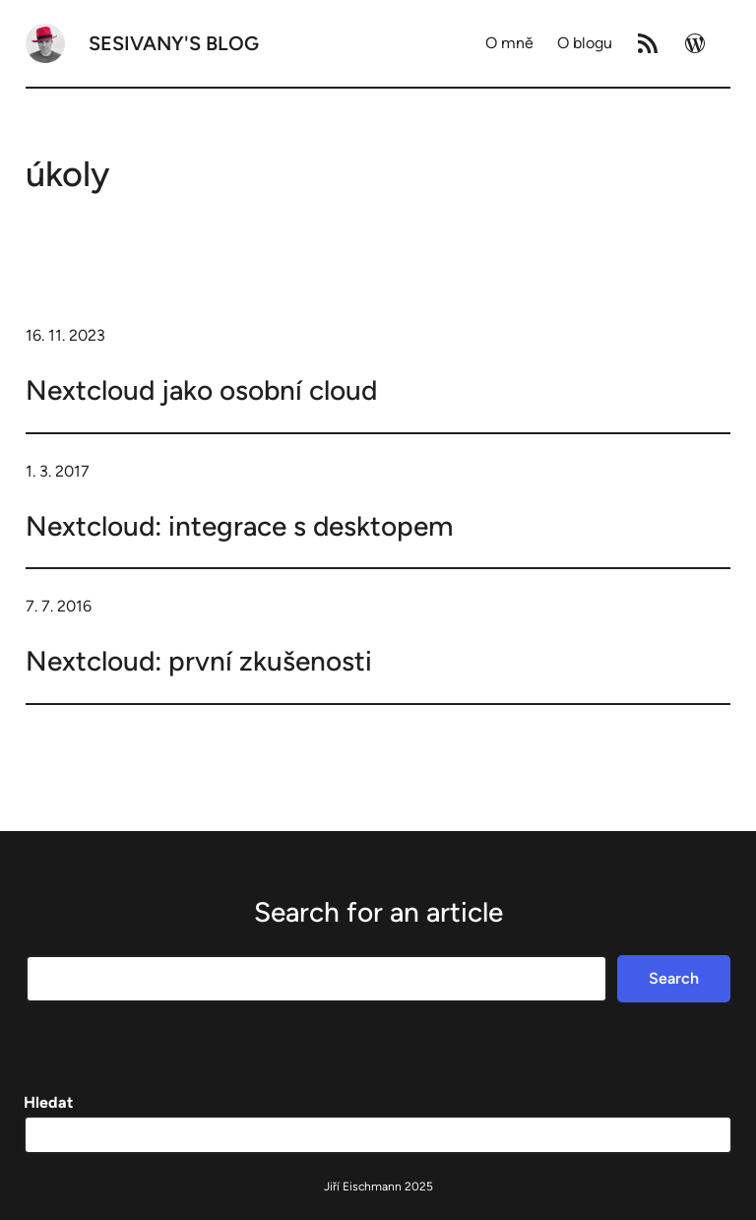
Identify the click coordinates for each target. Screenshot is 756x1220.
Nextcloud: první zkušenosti (199, 660)
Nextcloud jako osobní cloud (201, 390)
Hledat (48, 1102)
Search (674, 978)
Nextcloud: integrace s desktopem (239, 526)
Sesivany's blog (174, 43)
